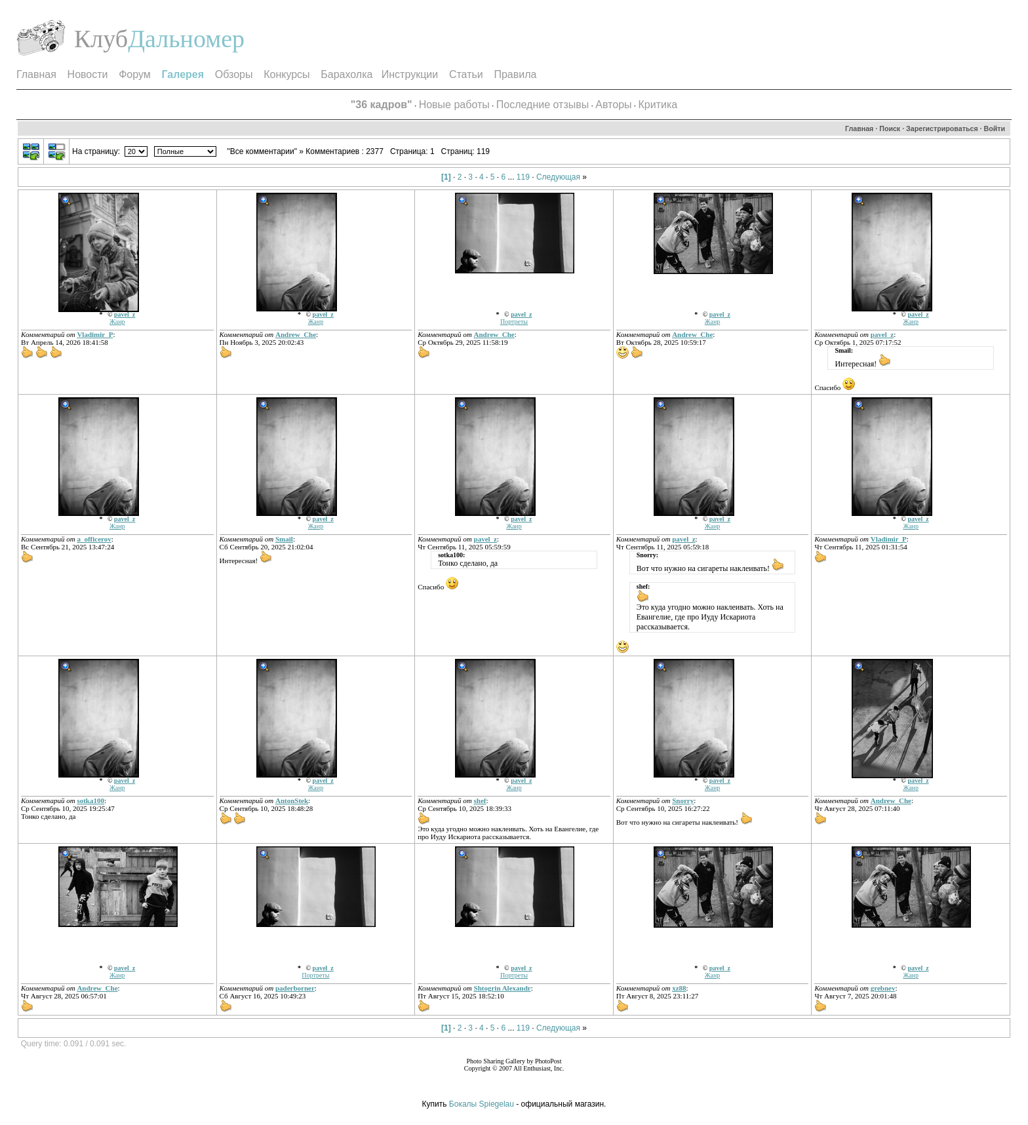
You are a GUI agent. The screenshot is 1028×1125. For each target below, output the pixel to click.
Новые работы (454, 104)
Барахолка (346, 74)
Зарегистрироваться (942, 128)
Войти (995, 128)
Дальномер (186, 38)
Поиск (889, 128)
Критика (658, 104)
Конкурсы (286, 74)
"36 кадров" (381, 104)
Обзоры (234, 74)
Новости (88, 74)
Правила (515, 74)
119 (523, 177)
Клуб (101, 38)
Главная (36, 74)
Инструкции (410, 74)
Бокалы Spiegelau (482, 1104)
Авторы (613, 104)
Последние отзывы (542, 104)
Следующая (558, 177)
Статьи (466, 74)
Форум (135, 74)
